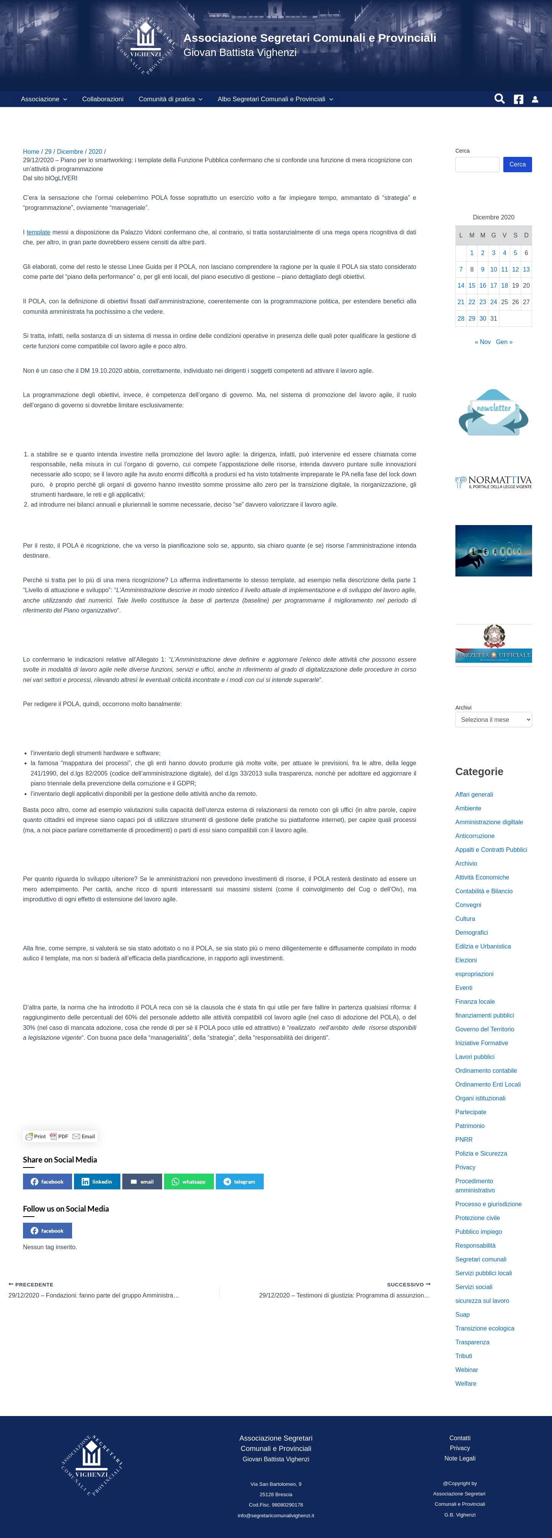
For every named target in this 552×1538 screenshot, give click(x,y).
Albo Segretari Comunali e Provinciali (268, 99)
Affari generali (474, 794)
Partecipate (470, 1112)
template (38, 232)
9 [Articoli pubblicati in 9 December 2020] (483, 269)
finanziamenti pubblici (484, 1015)
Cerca (462, 151)
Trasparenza (472, 1342)
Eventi (463, 988)
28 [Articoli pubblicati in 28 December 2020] (461, 318)
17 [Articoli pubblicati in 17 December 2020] (493, 285)
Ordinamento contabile (486, 1070)
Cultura (465, 919)
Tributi (463, 1356)
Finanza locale (475, 1001)
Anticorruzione (475, 836)
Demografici (471, 932)
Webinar (466, 1370)
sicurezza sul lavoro (482, 1301)
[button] (62, 99)
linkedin (97, 1182)
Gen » (504, 342)
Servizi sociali (474, 1287)
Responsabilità (475, 1245)
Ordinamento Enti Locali (488, 1084)
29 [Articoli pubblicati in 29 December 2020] (471, 318)
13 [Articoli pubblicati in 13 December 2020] (526, 269)
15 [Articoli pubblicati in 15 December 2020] (471, 285)
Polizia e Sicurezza (481, 1153)
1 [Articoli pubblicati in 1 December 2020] (472, 253)
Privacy (465, 1167)
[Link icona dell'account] (535, 99)
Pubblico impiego (478, 1231)
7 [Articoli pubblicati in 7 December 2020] (461, 269)
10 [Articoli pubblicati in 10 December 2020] (493, 269)
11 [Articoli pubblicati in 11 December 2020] (504, 269)
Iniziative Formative (481, 1043)
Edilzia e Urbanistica (483, 946)
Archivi (463, 708)
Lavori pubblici (475, 1057)
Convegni (468, 905)
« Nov (483, 342)
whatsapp (188, 1182)
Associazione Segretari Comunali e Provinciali (309, 37)
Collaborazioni (99, 99)
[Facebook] (518, 99)
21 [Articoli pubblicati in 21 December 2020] (461, 302)
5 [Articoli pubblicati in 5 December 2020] (515, 253)
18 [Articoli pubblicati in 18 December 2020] (504, 285)
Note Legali (460, 1458)
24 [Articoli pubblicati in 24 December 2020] (493, 302)
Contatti (459, 1438)
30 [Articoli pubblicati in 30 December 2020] (483, 318)
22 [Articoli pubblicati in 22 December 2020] (471, 302)
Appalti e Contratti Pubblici (491, 849)
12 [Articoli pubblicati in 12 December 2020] (515, 269)
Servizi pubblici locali (483, 1273)
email (142, 1182)
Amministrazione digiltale (489, 822)
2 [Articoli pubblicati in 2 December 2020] (483, 253)
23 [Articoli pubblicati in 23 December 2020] (483, 302)
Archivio (466, 863)
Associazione (43, 99)
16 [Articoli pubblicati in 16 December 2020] (483, 285)
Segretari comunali (480, 1259)
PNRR (464, 1139)
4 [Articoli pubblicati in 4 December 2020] (504, 253)
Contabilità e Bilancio (484, 891)
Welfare (465, 1383)
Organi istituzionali (480, 1098)
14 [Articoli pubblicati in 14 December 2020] (461, 285)
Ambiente (468, 808)
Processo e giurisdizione (488, 1204)
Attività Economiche (482, 877)
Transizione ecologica (484, 1328)
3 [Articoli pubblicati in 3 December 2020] (494, 253)
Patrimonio (470, 1126)
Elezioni (466, 960)
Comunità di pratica (165, 99)
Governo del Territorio (484, 1029)
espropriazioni (474, 974)
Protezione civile (477, 1218)
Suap (462, 1314)
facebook (47, 1182)
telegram (239, 1182)
